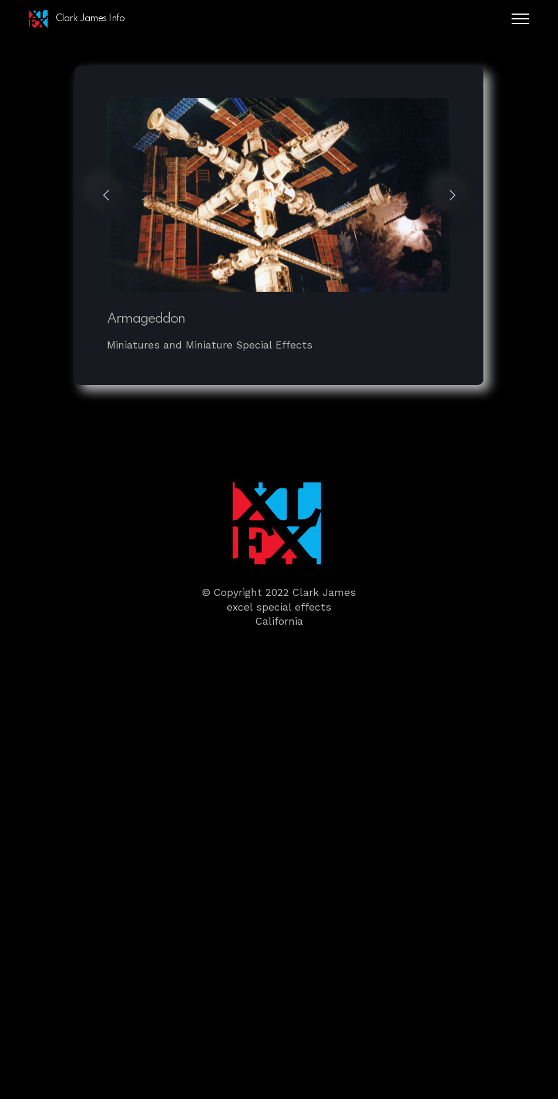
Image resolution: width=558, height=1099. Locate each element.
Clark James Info (90, 19)
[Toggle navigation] (521, 19)
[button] (107, 195)
